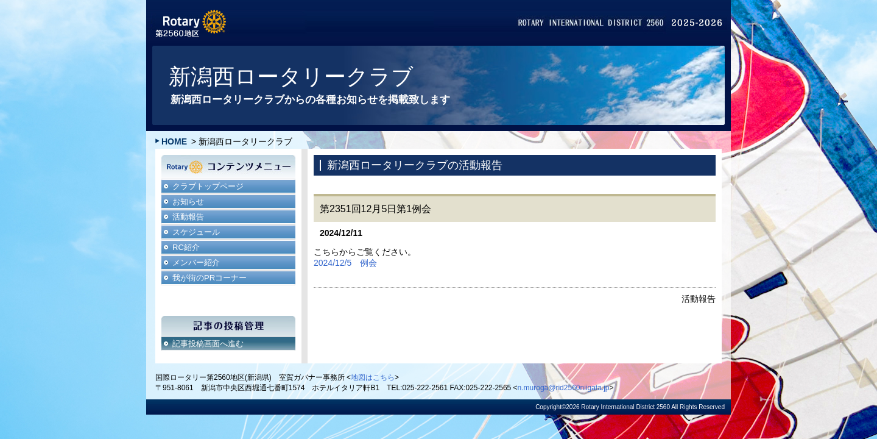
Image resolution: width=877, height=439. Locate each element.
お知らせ (188, 201)
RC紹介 (186, 247)
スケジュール (196, 232)
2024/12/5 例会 (345, 263)
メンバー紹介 (196, 262)
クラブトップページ (208, 186)
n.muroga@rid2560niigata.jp (564, 388)
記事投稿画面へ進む (208, 343)
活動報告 (188, 216)
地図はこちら (373, 377)
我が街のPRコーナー (209, 277)
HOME (174, 141)
